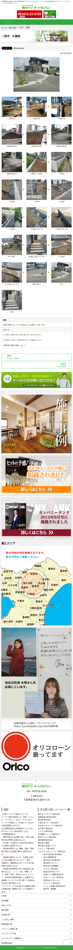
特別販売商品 (6, 943)
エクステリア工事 (8, 934)
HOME (4, 896)
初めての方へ (6, 905)
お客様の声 (5, 915)
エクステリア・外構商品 (11, 938)
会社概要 (5, 901)
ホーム (4, 27)
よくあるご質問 (7, 919)
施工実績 (5, 910)
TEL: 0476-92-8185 (36, 791)
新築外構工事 (6, 924)
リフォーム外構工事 (9, 929)
